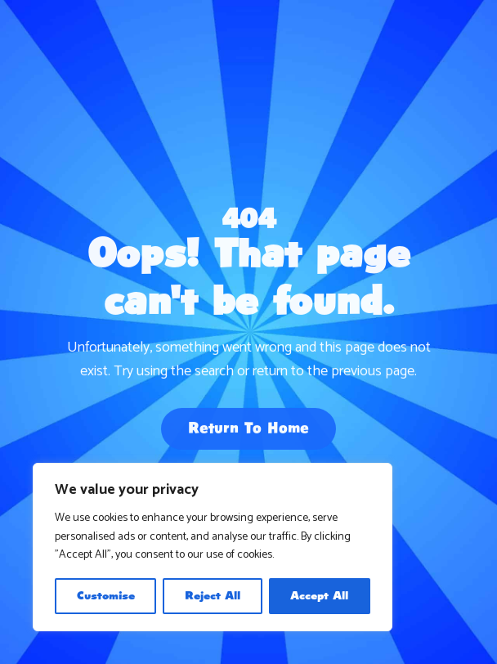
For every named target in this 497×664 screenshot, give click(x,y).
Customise (106, 596)
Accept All (319, 596)
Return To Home (248, 430)
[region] (212, 547)
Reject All (212, 596)
